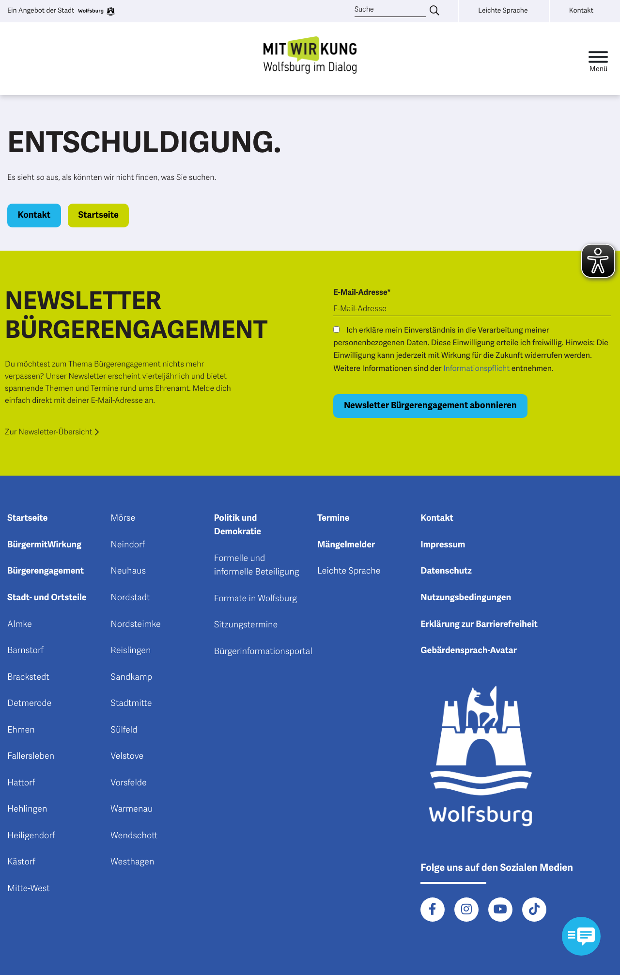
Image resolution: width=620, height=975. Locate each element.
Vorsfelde (128, 783)
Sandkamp (131, 677)
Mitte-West (28, 888)
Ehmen (21, 730)
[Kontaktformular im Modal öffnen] (581, 936)
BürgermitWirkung (44, 545)
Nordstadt (130, 597)
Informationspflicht (476, 368)
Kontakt (34, 215)
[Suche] (390, 10)
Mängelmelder (346, 545)
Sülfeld (123, 730)
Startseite (98, 215)
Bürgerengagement (45, 571)
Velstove (126, 756)
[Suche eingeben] (434, 11)
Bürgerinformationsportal (263, 651)
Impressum (442, 545)
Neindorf (127, 545)
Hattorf (21, 783)
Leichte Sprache (349, 571)
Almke (19, 624)
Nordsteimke (135, 624)
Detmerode (29, 703)
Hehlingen (27, 809)
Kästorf (21, 862)
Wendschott (133, 836)
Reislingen (130, 650)
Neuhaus (128, 571)
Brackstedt (28, 677)
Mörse (122, 518)
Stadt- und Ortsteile (47, 597)
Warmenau (131, 809)
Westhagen (132, 862)
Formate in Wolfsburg (255, 598)
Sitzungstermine (246, 625)
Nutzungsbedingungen (465, 597)
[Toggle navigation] (598, 59)
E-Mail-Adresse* (361, 292)
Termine (333, 518)
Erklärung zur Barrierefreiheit (479, 624)
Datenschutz (446, 571)
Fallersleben (30, 756)
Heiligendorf (31, 836)
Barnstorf (25, 650)
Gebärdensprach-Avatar (468, 650)
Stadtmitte (131, 703)
